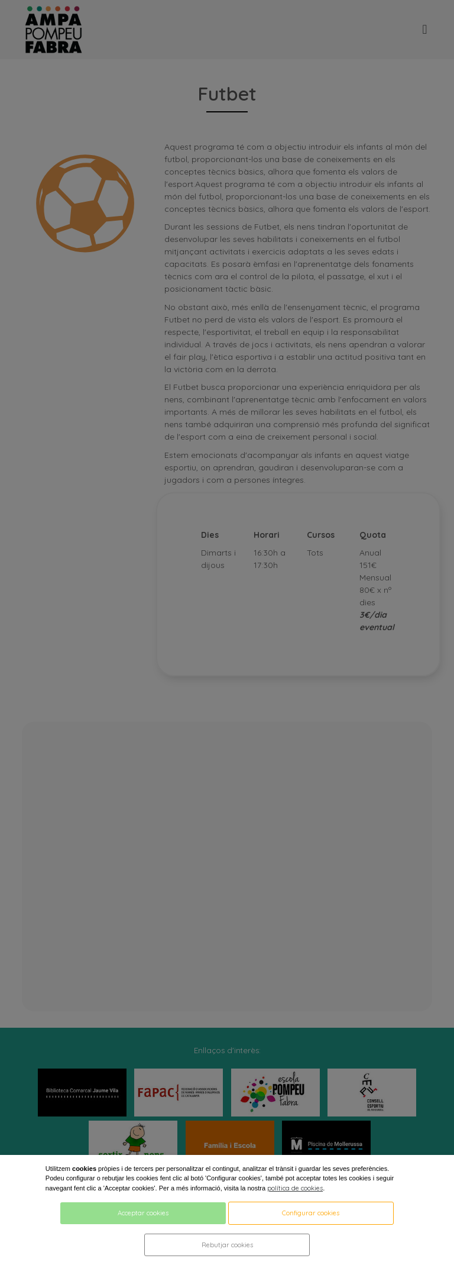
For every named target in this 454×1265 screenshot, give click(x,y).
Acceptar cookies (143, 1213)
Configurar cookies (310, 1213)
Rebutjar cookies (227, 1245)
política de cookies (295, 1188)
